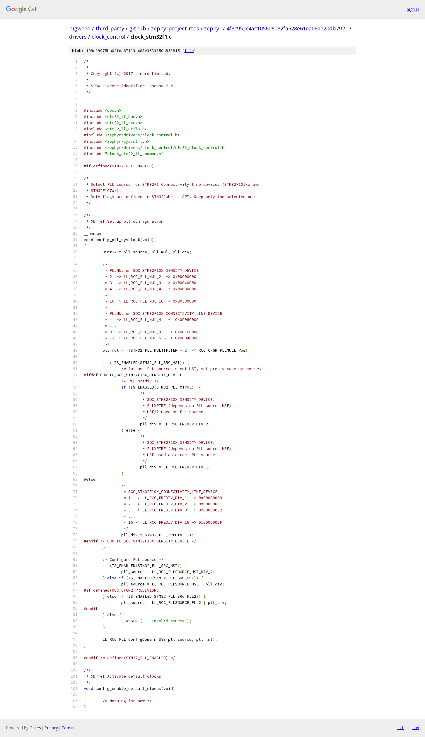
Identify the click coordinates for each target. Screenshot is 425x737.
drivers (78, 36)
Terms (68, 728)
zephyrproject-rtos (175, 28)
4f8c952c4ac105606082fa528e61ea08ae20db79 (284, 28)
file (189, 50)
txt (400, 727)
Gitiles (35, 728)
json (414, 727)
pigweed (80, 28)
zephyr (212, 28)
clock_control (108, 36)
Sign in (413, 9)
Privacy (51, 728)
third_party (109, 28)
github (137, 28)
